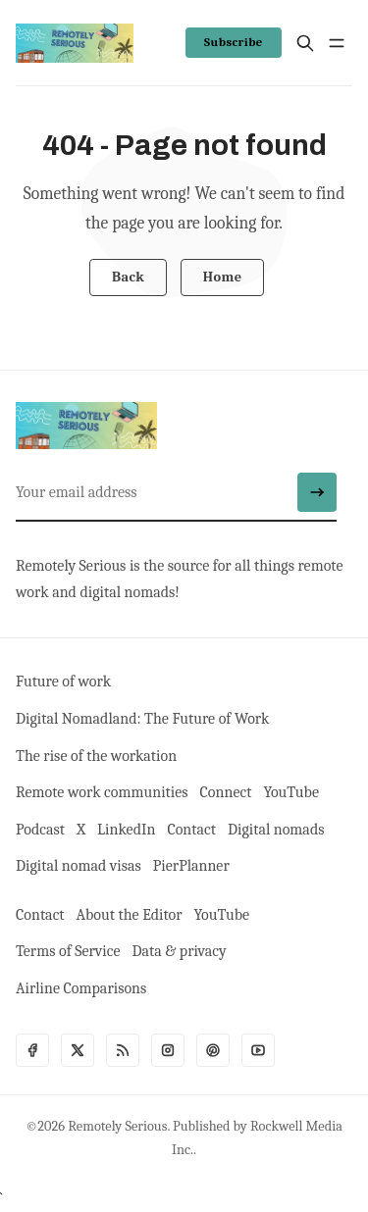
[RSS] (122, 1050)
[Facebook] (32, 1050)
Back (128, 277)
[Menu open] (336, 43)
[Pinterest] (213, 1050)
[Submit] (317, 492)
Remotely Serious (117, 1126)
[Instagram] (167, 1050)
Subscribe (233, 41)
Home (222, 277)
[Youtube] (258, 1050)
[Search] (305, 43)
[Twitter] (77, 1050)
